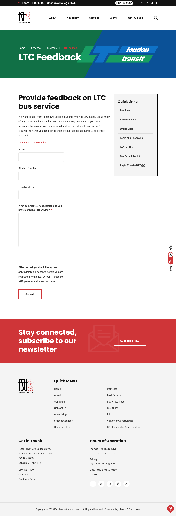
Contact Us (60, 408)
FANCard (126, 147)
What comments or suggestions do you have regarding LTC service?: (40, 207)
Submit (30, 294)
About (52, 17)
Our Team (59, 401)
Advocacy (73, 17)
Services (94, 17)
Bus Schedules (130, 156)
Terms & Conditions (130, 509)
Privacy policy (111, 509)
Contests (112, 388)
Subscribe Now (129, 341)
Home (21, 47)
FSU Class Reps (115, 401)
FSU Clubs (112, 408)
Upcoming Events (63, 427)
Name (21, 149)
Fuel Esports (114, 395)
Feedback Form (27, 479)
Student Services (63, 420)
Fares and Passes (131, 138)
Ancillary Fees (128, 119)
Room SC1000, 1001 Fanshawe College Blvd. (47, 3)
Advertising (60, 414)
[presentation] (36, 257)
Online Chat (126, 128)
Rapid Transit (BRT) (132, 165)
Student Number (27, 168)
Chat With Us (124, 3)
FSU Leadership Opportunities (123, 427)
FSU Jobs (112, 414)
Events (114, 17)
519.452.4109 (26, 469)
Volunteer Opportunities (120, 420)
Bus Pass (51, 47)
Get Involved (135, 17)
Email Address (26, 187)
